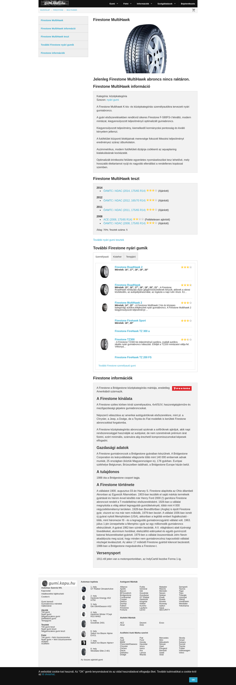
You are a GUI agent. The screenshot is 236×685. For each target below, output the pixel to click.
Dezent (143, 623)
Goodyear (144, 595)
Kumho (143, 605)
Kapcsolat (45, 591)
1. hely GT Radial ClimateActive (102, 588)
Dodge (123, 654)
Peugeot (163, 648)
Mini (161, 640)
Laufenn (143, 608)
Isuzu (142, 646)
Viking (182, 599)
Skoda (182, 638)
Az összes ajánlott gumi (92, 659)
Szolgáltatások (164, 3)
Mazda (143, 654)
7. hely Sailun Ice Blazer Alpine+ (102, 642)
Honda (143, 642)
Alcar (122, 625)
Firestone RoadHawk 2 (129, 267)
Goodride (144, 593)
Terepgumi (46, 620)
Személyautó (102, 256)
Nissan (162, 644)
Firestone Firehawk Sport (130, 320)
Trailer (182, 648)
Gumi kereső (47, 601)
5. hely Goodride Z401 (98, 621)
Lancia (143, 652)
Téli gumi (45, 612)
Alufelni (44, 641)
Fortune (123, 610)
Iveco (142, 648)
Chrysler (124, 646)
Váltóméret (46, 606)
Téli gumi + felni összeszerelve (55, 637)
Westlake (183, 603)
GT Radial (144, 597)
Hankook (144, 599)
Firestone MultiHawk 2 (128, 302)
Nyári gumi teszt (48, 629)
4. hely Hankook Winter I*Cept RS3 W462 (101, 614)
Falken (123, 605)
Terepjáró (131, 256)
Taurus (182, 589)
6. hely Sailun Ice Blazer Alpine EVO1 (102, 633)
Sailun (162, 605)
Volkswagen (184, 650)
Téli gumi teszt (48, 627)
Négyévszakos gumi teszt (53, 631)
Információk (143, 3)
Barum (123, 591)
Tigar (181, 591)
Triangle (183, 595)
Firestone (124, 608)
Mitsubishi (164, 642)
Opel (161, 646)
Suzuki (182, 644)
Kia (141, 650)
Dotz (142, 625)
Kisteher (117, 256)
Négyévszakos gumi (50, 616)
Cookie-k (45, 596)
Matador (163, 587)
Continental (125, 597)
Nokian (162, 595)
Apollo (123, 589)
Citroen (123, 648)
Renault (163, 650)
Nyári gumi (46, 614)
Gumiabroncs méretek (51, 603)
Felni (125, 3)
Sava (161, 608)
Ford (142, 640)
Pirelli (161, 597)
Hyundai (143, 644)
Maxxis (162, 589)
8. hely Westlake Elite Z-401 (100, 649)
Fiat (141, 638)
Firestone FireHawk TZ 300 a (132, 331)
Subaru (182, 642)
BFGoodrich (125, 593)
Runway (163, 603)
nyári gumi (113, 99)
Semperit (183, 587)
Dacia (122, 650)
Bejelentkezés (188, 3)
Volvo (181, 652)
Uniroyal (183, 597)
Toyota (182, 646)
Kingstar (143, 601)
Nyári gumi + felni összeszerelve (56, 639)
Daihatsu (124, 652)
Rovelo (162, 601)
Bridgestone (125, 595)
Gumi (112, 3)
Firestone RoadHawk (127, 285)
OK (193, 680)
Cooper (123, 599)
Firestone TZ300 (125, 339)
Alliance (123, 587)
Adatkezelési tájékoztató (52, 593)
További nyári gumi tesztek (108, 240)
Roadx (162, 599)
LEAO (142, 610)
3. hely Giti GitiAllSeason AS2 (101, 605)
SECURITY (164, 610)
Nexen (162, 593)
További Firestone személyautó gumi (117, 365)
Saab (161, 652)
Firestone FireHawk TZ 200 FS (133, 357)
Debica (123, 601)
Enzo (161, 623)
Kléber (143, 603)
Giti (141, 591)
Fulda (142, 587)
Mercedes (163, 638)
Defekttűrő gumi (48, 618)
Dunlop (123, 603)
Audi (122, 640)
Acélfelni (45, 643)
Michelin (163, 591)
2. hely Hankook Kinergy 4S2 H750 (101, 598)
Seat (161, 654)
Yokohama (184, 605)
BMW (122, 642)
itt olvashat (48, 674)
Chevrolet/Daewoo (128, 644)
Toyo (181, 593)
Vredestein (184, 601)
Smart (182, 640)
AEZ (122, 623)
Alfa (122, 638)
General (143, 589)
